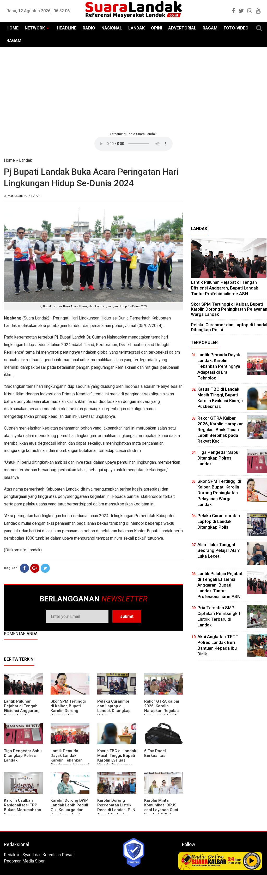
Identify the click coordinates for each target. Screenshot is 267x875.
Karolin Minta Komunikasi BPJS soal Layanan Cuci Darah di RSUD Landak (161, 810)
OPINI (156, 28)
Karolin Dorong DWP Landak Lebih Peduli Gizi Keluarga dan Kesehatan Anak (69, 807)
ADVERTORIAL (182, 28)
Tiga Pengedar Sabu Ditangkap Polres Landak (23, 756)
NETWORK (35, 28)
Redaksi (11, 854)
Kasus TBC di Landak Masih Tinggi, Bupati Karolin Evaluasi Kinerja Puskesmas (116, 758)
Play (252, 860)
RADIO (89, 28)
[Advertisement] (133, 88)
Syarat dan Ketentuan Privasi (48, 854)
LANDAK (136, 28)
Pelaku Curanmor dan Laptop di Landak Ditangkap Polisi (114, 708)
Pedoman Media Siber (24, 861)
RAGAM (210, 28)
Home (9, 160)
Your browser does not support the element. (133, 144)
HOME (13, 28)
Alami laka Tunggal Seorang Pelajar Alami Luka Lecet (219, 550)
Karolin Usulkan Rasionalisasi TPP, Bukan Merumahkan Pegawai (22, 807)
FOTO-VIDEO (236, 28)
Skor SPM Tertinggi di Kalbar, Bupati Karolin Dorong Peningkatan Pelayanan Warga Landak (68, 713)
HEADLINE (66, 28)
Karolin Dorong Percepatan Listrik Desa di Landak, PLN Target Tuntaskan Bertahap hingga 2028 (116, 812)
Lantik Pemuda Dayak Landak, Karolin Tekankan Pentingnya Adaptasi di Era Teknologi (70, 760)
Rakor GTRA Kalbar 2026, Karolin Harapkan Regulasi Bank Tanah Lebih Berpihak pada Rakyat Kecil (162, 713)
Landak (25, 160)
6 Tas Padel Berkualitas (155, 753)
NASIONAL (111, 28)
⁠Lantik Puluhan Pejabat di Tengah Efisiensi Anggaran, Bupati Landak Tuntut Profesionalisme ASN (224, 288)
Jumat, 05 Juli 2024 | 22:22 (22, 196)
